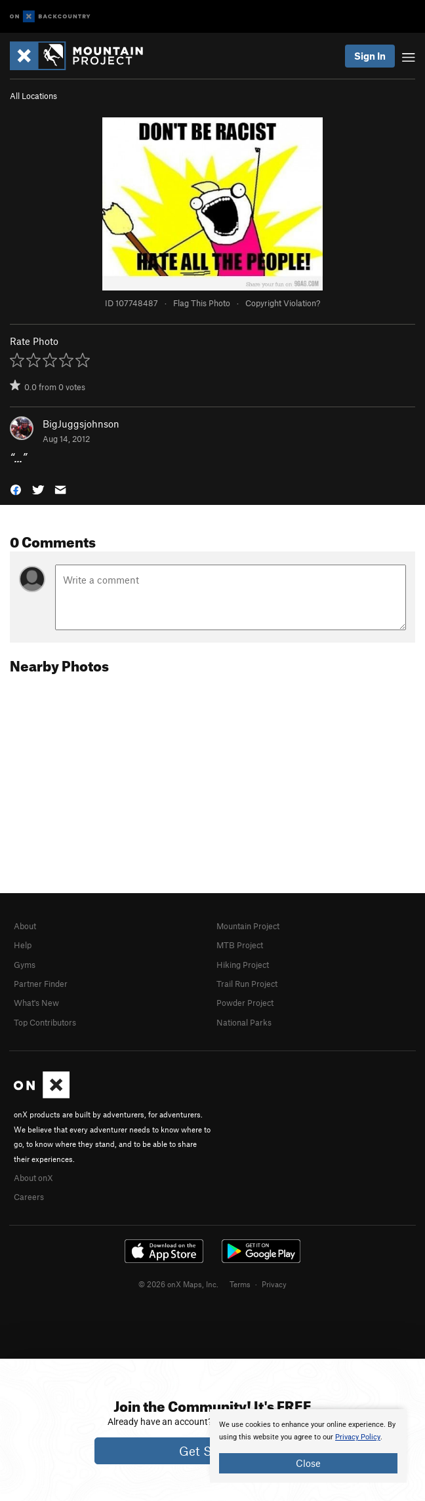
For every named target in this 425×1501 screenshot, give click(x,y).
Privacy (274, 1284)
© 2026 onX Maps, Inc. (178, 1284)
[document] (308, 1445)
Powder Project (244, 1002)
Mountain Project (247, 926)
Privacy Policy (357, 1437)
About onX (33, 1177)
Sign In (370, 56)
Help (22, 945)
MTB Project (239, 945)
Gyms (24, 964)
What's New (36, 1002)
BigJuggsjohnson (81, 424)
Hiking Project (242, 964)
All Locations (33, 95)
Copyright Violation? (282, 303)
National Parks (244, 1022)
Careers (29, 1196)
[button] (16, 488)
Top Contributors (45, 1022)
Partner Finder (41, 983)
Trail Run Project (246, 983)
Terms (240, 1284)
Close (308, 1463)
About (25, 926)
